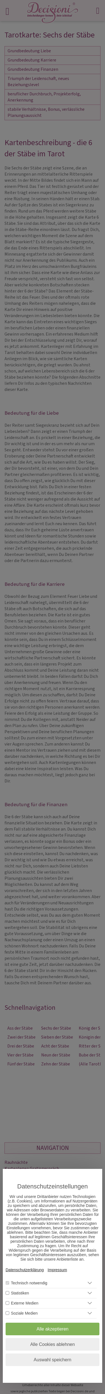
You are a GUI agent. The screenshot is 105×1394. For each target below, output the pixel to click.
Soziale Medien (24, 1313)
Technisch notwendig (29, 1283)
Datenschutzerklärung (25, 1270)
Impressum (57, 1270)
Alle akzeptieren (53, 1329)
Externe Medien (24, 1303)
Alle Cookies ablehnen (52, 1344)
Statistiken (20, 1293)
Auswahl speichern (52, 1359)
